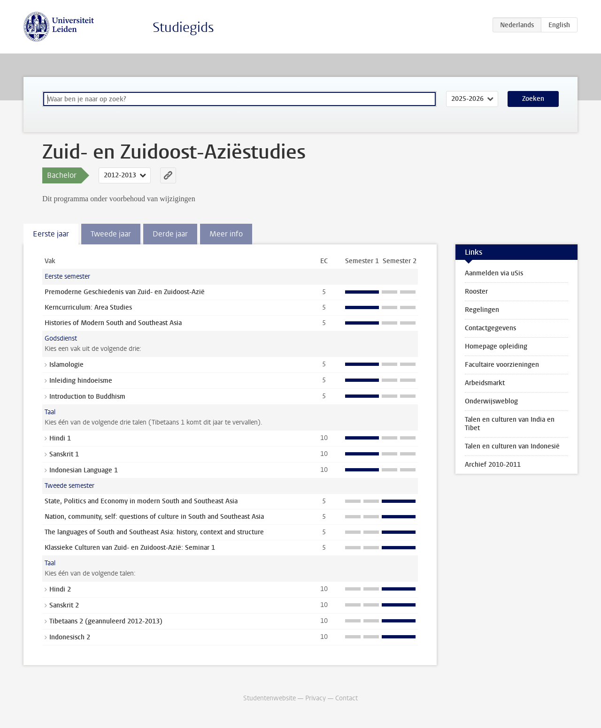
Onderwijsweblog (491, 401)
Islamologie (66, 364)
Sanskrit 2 (64, 605)
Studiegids (183, 27)
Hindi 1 (60, 438)
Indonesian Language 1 (83, 470)
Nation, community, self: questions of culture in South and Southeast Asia (154, 516)
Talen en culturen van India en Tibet (510, 423)
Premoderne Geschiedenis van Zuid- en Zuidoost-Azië (125, 292)
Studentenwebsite (269, 698)
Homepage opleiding (496, 346)
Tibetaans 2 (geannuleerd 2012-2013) (105, 621)
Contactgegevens (490, 328)
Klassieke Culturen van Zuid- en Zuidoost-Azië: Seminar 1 (130, 547)
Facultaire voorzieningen (502, 364)
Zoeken (533, 98)
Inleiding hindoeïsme (80, 380)
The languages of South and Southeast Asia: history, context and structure (154, 532)
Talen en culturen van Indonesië (512, 446)
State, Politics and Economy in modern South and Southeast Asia (141, 501)
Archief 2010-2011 (493, 464)
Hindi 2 (60, 589)
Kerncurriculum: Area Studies (88, 307)
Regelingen (482, 309)
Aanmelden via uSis (494, 273)
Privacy (315, 698)
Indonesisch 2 (69, 637)
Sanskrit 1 (64, 454)
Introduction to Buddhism (87, 396)
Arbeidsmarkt (485, 383)
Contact (346, 698)
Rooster (476, 291)
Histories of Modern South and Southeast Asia (113, 322)
